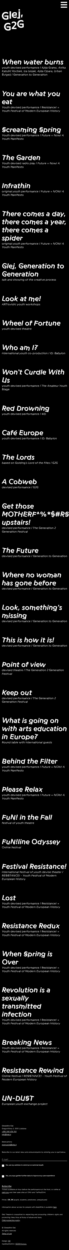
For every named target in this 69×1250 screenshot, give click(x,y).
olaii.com (5, 1192)
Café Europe (22, 432)
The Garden (21, 157)
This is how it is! (28, 640)
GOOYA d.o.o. (21, 1244)
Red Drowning (25, 408)
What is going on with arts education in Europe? (34, 728)
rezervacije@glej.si (9, 1145)
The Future (20, 550)
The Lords (18, 457)
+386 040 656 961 (9, 1131)
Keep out (17, 692)
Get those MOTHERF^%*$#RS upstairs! (35, 514)
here (54, 1207)
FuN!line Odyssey (31, 841)
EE (9, 1241)
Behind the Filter (29, 761)
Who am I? (20, 347)
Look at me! (21, 298)
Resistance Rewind (33, 1070)
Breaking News (27, 1042)
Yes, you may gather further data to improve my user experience (28, 1176)
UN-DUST (18, 1098)
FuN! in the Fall (27, 817)
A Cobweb (19, 481)
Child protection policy (11, 1220)
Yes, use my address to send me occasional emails (22, 1165)
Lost (9, 898)
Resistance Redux (31, 925)
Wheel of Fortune (31, 323)
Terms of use (7, 1234)
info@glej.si (6, 1134)
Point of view (24, 664)
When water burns (32, 62)
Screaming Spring (31, 129)
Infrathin (16, 185)
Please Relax (22, 789)
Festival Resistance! (34, 866)
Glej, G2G (12, 20)
